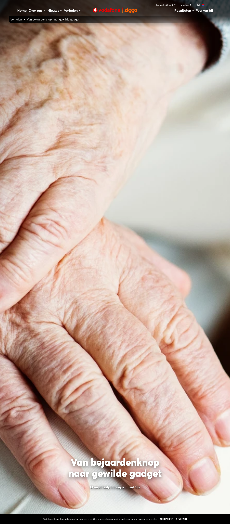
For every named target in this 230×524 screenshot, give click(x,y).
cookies (74, 519)
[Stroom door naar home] (115, 10)
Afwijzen (181, 519)
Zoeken (186, 5)
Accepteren (167, 519)
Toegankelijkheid (166, 5)
